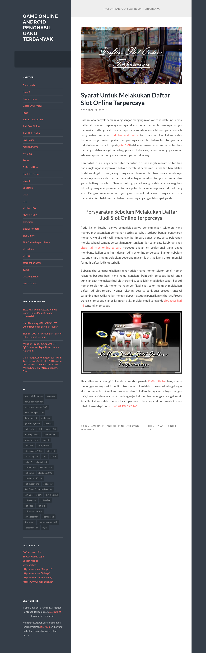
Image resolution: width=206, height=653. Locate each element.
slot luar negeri (31, 228)
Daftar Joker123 (32, 552)
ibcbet (26, 112)
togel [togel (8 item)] (44, 527)
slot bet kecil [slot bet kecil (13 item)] (46, 467)
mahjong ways (30, 146)
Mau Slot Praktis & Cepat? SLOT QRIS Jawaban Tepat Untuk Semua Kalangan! (41, 347)
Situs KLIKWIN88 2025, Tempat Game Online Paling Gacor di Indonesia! (40, 313)
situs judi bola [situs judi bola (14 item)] (44, 445)
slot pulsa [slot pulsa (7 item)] (29, 505)
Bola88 (27, 92)
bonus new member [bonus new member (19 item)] (34, 401)
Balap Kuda (29, 85)
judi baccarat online (125, 135)
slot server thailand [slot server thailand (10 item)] (33, 511)
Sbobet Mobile (30, 560)
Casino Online (30, 98)
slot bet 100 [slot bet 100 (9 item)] (41, 462)
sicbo (25, 194)
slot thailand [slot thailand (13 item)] (48, 516)
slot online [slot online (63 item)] (45, 500)
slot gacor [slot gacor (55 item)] (47, 484)
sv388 (26, 269)
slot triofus (28, 249)
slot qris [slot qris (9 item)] (41, 505)
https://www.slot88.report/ (37, 569)
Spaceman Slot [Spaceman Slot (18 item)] (31, 527)
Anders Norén (169, 426)
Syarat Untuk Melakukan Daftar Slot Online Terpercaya (125, 98)
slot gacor (28, 221)
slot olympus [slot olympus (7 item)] (30, 500)
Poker (26, 160)
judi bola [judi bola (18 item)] (48, 423)
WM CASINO (30, 283)
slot (25, 201)
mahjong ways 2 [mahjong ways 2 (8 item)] (32, 434)
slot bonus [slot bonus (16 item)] (29, 473)
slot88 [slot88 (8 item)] (53, 456)
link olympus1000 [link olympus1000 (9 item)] (47, 429)
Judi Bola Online (31, 126)
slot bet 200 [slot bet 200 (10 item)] (30, 467)
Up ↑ (150, 429)
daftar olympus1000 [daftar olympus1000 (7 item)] (34, 412)
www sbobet (29, 564)
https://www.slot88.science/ (38, 581)
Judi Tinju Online (32, 133)
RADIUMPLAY (30, 167)
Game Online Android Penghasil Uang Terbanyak (40, 27)
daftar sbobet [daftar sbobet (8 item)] (31, 418)
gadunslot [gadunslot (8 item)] (45, 418)
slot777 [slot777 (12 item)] (28, 462)
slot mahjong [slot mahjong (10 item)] (52, 494)
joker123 (45, 626)
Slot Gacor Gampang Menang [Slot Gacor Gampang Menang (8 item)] (38, 489)
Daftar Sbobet (157, 381)
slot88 (26, 256)
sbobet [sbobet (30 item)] (46, 440)
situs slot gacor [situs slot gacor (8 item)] (31, 456)
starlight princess (32, 262)
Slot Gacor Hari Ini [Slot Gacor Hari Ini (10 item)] (33, 494)
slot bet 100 (29, 208)
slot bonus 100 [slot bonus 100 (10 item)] (45, 473)
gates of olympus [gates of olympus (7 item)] (32, 423)
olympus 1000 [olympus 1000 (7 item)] (50, 434)
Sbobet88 (28, 187)
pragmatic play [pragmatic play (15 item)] (31, 440)
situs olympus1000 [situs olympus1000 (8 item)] (33, 451)
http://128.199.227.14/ (122, 406)
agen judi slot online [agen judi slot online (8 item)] (34, 396)
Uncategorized (30, 276)
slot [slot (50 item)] (44, 456)
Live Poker (28, 139)
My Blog (27, 153)
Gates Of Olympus (32, 105)
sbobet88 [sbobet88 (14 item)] (29, 445)
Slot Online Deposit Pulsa (36, 242)
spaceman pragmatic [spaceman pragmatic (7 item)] (48, 522)
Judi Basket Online (33, 119)
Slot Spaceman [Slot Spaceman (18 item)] (31, 516)
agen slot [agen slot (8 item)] (51, 396)
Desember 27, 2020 (92, 110)
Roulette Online (31, 174)
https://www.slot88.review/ (37, 577)
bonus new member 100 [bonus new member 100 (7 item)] (36, 407)
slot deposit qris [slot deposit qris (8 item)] (32, 484)
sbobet (26, 180)
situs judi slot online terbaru (101, 247)
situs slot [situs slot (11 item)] (51, 451)
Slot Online (29, 235)
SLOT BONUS (30, 215)
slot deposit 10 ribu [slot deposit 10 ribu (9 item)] (33, 478)
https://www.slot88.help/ (36, 573)
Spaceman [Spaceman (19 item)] (29, 522)
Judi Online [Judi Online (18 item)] (30, 429)
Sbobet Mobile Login (33, 556)
